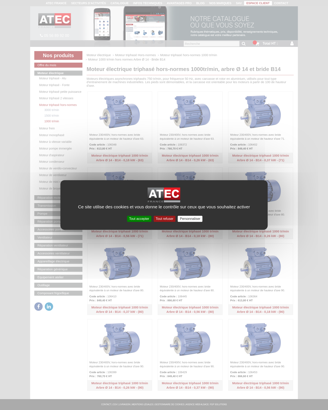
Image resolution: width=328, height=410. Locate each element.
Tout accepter (139, 218)
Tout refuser (164, 218)
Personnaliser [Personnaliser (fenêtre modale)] (190, 218)
